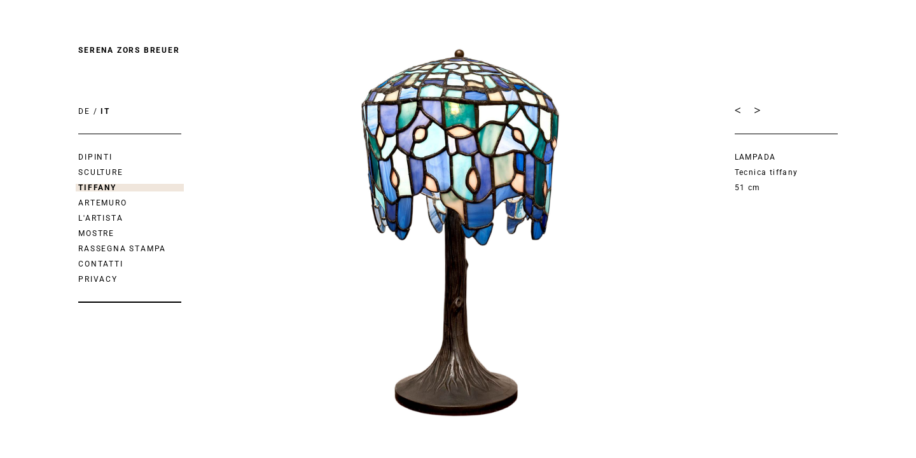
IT (105, 111)
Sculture (100, 172)
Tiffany (97, 187)
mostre (96, 233)
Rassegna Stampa (122, 249)
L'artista (100, 218)
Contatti (100, 264)
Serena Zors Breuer (128, 50)
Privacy (98, 279)
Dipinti (95, 157)
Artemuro (102, 203)
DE (84, 111)
